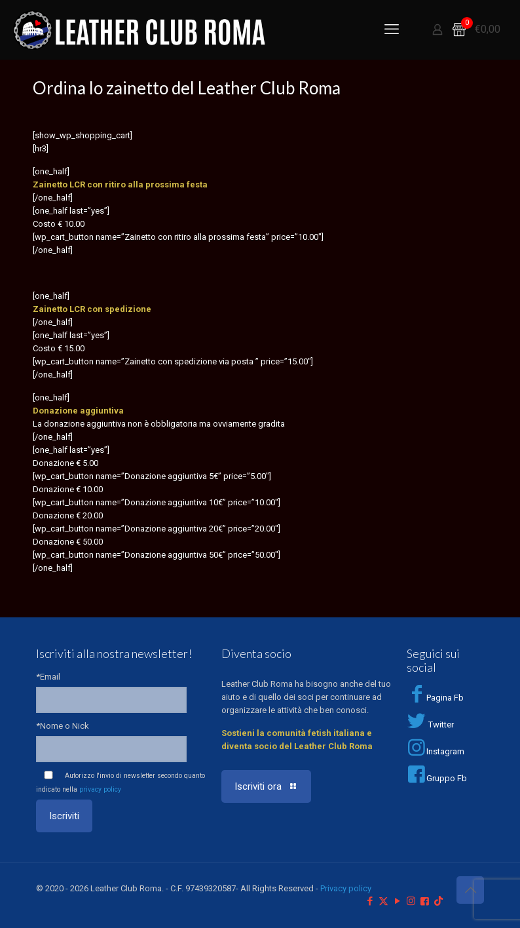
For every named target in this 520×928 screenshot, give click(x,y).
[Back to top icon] (470, 890)
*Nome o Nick (62, 726)
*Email (48, 677)
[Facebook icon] (370, 901)
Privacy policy (345, 888)
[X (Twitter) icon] (383, 901)
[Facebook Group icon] (425, 901)
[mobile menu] (392, 29)
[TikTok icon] (438, 901)
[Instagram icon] (411, 901)
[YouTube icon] (397, 901)
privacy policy (100, 789)
